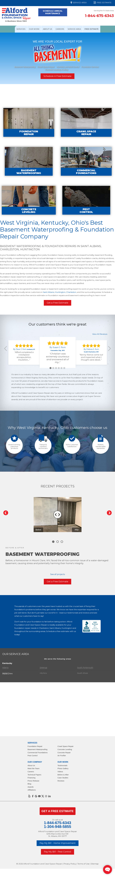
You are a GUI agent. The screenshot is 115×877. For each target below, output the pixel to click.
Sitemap (95, 864)
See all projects (57, 574)
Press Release (33, 781)
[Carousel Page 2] (57, 541)
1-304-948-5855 (57, 826)
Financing (31, 778)
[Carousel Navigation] (57, 512)
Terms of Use (83, 864)
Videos (60, 772)
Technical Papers (34, 775)
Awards (31, 787)
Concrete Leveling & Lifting (56, 70)
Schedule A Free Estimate (57, 76)
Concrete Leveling (65, 749)
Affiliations (32, 790)
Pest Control (33, 755)
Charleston (71, 303)
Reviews (61, 781)
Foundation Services (90, 67)
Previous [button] (6, 359)
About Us (47, 29)
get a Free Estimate (57, 811)
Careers (60, 29)
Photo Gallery (63, 768)
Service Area (79, 2)
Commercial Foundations (38, 752)
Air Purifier (62, 755)
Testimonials (62, 765)
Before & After (63, 775)
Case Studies (63, 778)
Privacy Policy (70, 864)
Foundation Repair (35, 746)
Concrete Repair (64, 752)
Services (21, 29)
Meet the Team (33, 768)
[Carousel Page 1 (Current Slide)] (53, 541)
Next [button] (108, 359)
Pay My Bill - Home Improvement (58, 843)
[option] (57, 59)
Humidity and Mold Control (68, 67)
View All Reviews (99, 344)
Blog (29, 784)
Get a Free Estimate (57, 313)
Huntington (60, 303)
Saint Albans (48, 303)
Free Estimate (102, 2)
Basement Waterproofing (24, 67)
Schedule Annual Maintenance (53, 12)
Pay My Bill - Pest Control (57, 851)
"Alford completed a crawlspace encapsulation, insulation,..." (24, 366)
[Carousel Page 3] (62, 541)
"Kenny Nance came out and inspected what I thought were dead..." (91, 367)
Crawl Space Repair (46, 67)
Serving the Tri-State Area (104, 10)
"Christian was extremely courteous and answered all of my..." (57, 368)
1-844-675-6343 (99, 16)
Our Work (34, 29)
